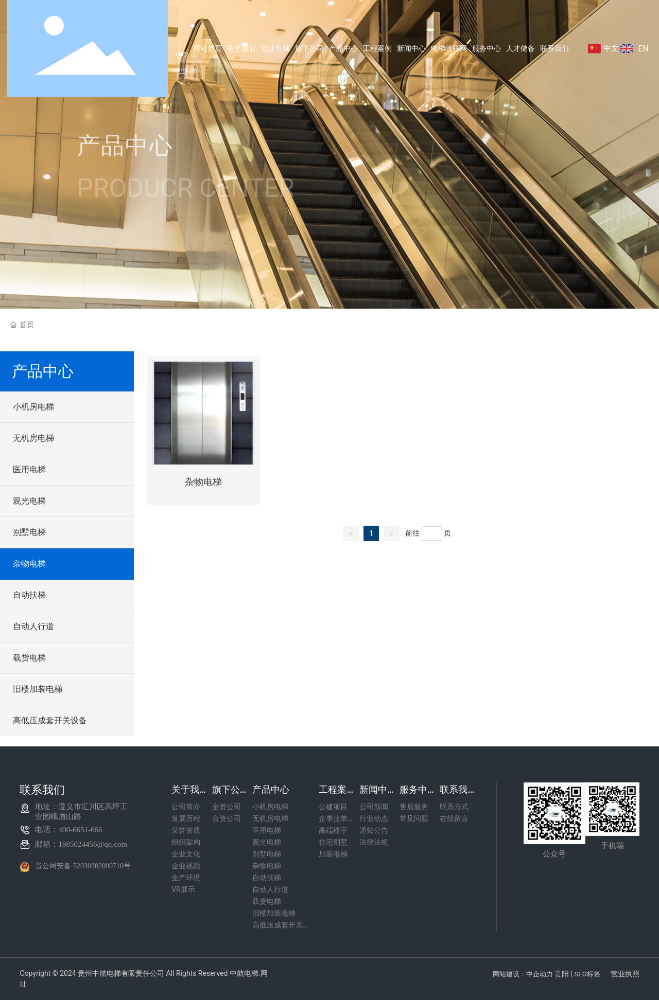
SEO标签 (587, 974)
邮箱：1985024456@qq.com (81, 844)
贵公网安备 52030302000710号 (83, 866)
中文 (611, 48)
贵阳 (561, 974)
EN (643, 48)
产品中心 (125, 152)
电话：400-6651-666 (68, 830)
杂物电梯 (203, 482)
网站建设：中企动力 (523, 974)
